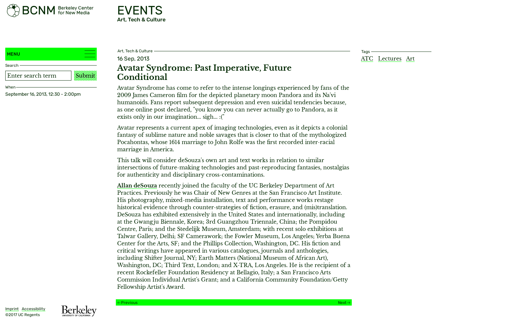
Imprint (12, 309)
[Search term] (38, 76)
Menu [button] (51, 53)
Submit (85, 75)
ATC (367, 58)
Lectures (389, 58)
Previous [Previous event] (129, 302)
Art (410, 58)
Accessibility (33, 309)
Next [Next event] (342, 302)
